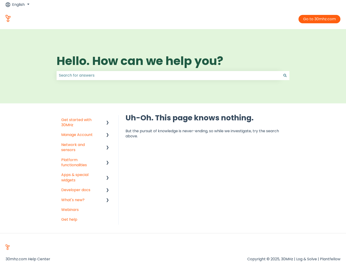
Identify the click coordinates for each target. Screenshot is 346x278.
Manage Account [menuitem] (77, 134)
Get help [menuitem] (69, 219)
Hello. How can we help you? (140, 61)
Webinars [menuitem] (70, 209)
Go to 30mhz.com (319, 19)
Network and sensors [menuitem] (73, 147)
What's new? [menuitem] (73, 200)
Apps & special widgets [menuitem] (74, 177)
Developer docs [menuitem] (75, 190)
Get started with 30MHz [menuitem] (76, 122)
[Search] (285, 75)
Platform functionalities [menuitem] (74, 162)
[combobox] (169, 75)
